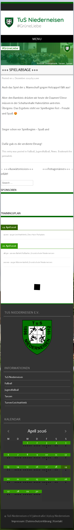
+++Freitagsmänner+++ (57, 169)
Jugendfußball (43, 151)
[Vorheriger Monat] (8, 431)
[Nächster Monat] (66, 431)
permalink (7, 155)
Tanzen (8, 396)
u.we (36, 78)
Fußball (31, 151)
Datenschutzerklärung (39, 521)
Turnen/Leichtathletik (16, 402)
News (54, 151)
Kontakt (57, 521)
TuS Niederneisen (14, 377)
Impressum (18, 521)
